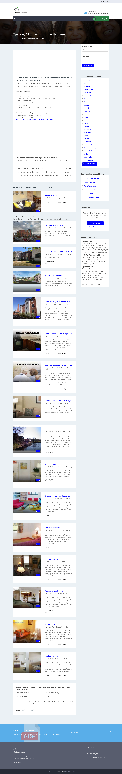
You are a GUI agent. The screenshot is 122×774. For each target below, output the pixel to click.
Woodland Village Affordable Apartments (61, 275)
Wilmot (86, 135)
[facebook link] (23, 710)
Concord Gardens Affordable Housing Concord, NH (65, 251)
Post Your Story (94, 217)
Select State (87, 47)
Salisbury (87, 129)
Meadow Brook (51, 195)
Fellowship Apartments (54, 591)
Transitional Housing (91, 173)
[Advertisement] (44, 65)
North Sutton (88, 147)
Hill (85, 112)
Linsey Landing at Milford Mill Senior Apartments (64, 302)
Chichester (88, 92)
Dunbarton (88, 100)
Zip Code (85, 56)
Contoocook (88, 155)
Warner (86, 132)
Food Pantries (89, 177)
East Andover (89, 153)
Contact (32, 19)
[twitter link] (28, 710)
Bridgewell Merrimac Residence (57, 496)
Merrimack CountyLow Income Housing (89, 160)
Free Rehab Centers (91, 192)
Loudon (87, 118)
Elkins (86, 150)
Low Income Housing (60, 771)
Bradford (87, 86)
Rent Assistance (90, 181)
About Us (24, 19)
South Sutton (88, 141)
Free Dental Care (90, 185)
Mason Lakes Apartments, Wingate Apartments (63, 401)
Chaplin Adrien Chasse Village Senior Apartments (64, 334)
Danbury (87, 98)
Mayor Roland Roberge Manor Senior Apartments (64, 365)
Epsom (42, 38)
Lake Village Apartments (54, 225)
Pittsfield (87, 127)
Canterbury (88, 89)
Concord (87, 95)
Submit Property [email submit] (101, 19)
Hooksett (87, 115)
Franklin (87, 106)
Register (106, 1)
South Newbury (89, 144)
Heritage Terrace (51, 559)
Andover (87, 80)
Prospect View (50, 624)
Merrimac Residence (53, 528)
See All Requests (95, 221)
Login (100, 1)
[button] (110, 732)
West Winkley (50, 464)
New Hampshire (33, 38)
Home (16, 19)
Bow (85, 83)
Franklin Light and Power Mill (56, 429)
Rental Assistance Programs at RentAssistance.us (34, 119)
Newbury (87, 124)
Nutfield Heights (51, 656)
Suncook (87, 138)
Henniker (87, 109)
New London (88, 121)
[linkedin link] (32, 710)
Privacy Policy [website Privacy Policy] (17, 762)
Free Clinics (88, 188)
